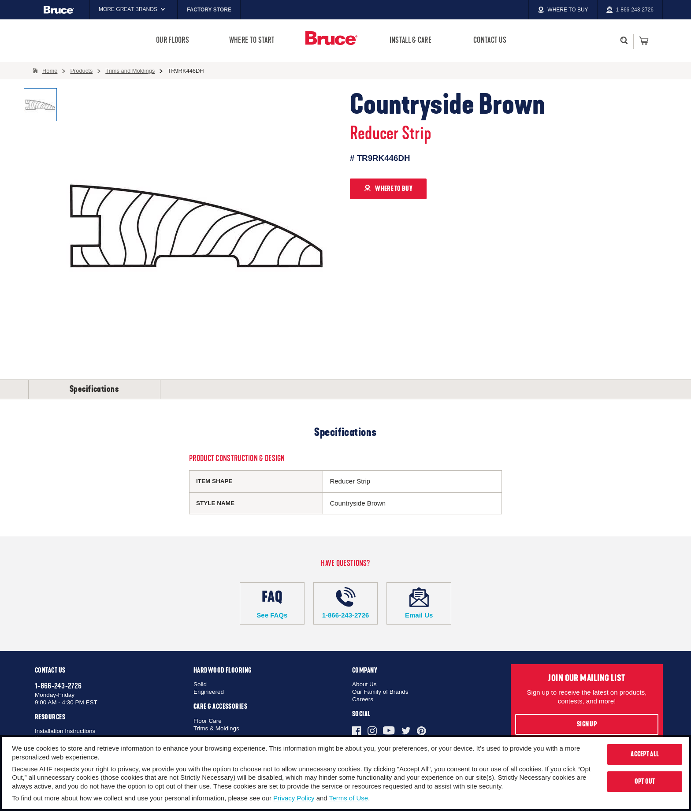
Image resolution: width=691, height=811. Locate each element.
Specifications (94, 389)
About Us (364, 684)
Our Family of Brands (380, 691)
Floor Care (207, 721)
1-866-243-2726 (345, 603)
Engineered (208, 691)
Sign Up (587, 724)
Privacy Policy (293, 798)
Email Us (418, 603)
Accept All (645, 754)
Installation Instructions (65, 731)
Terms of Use (348, 798)
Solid (200, 684)
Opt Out (645, 781)
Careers (362, 699)
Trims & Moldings (216, 728)
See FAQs (272, 603)
